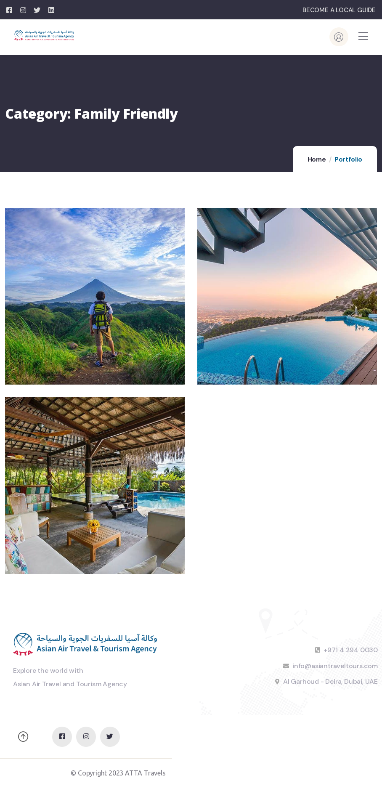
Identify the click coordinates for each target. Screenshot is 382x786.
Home (317, 159)
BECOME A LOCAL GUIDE (339, 10)
